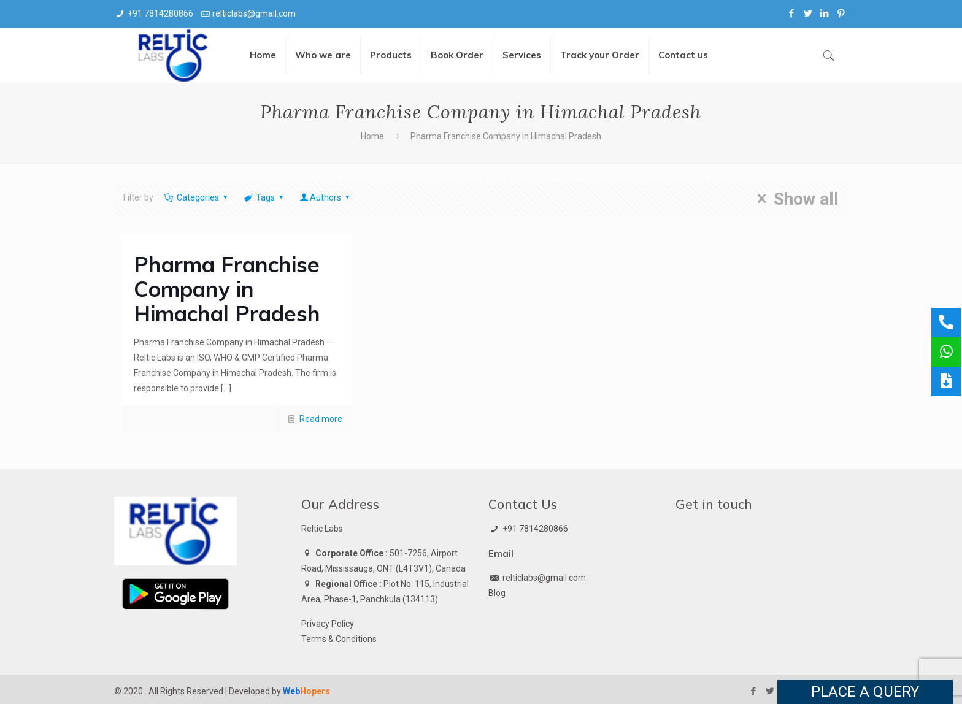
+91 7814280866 (160, 13)
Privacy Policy (327, 624)
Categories (197, 197)
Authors (325, 197)
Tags (264, 197)
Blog (497, 593)
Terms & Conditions (339, 639)
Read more (320, 419)
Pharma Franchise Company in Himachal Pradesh (227, 289)
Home (372, 136)
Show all (794, 198)
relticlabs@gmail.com (254, 13)
